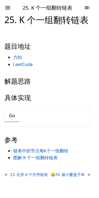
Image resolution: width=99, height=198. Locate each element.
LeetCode (23, 64)
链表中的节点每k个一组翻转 (40, 151)
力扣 (17, 57)
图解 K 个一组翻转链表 (35, 158)
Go (12, 115)
